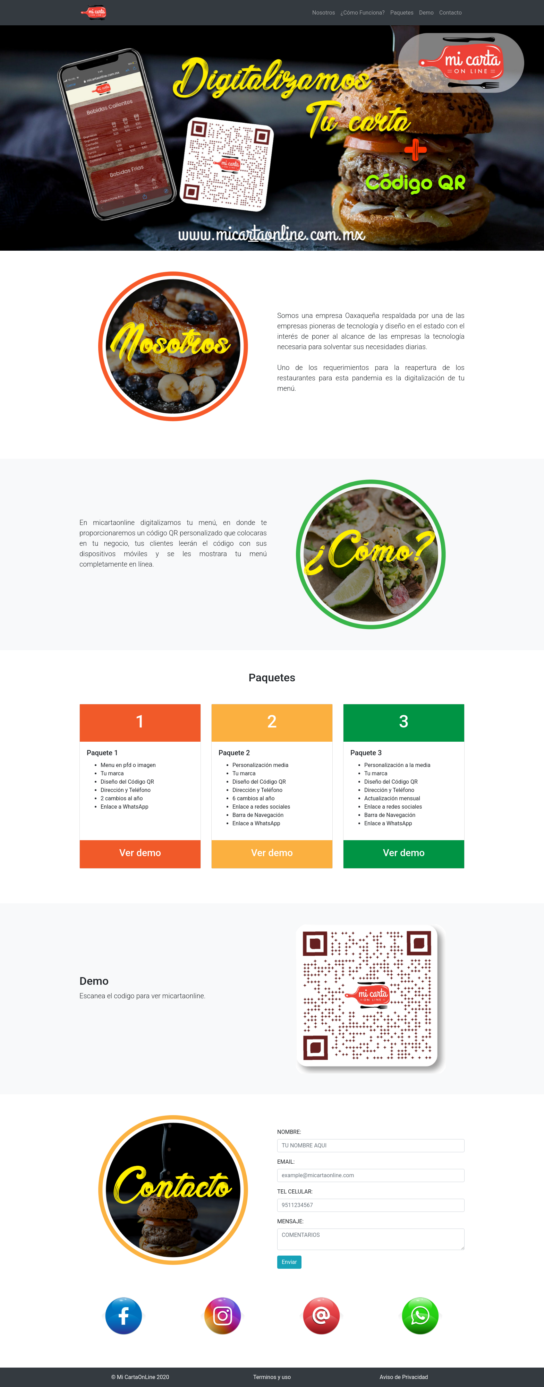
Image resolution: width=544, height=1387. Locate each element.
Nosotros (323, 12)
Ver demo (140, 853)
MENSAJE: (290, 1221)
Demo (426, 12)
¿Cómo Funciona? (363, 12)
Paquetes (402, 12)
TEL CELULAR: (295, 1191)
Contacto (450, 12)
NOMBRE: (289, 1132)
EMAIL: (286, 1161)
